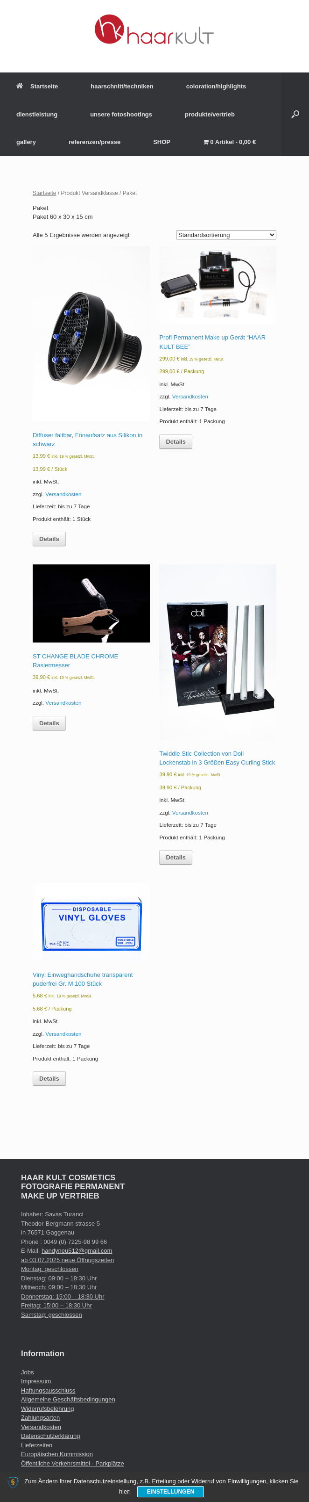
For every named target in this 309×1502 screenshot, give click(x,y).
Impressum (36, 1381)
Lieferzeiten (36, 1445)
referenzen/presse (94, 141)
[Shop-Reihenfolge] (226, 235)
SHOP (161, 141)
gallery (26, 141)
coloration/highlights (216, 86)
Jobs (27, 1372)
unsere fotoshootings (121, 114)
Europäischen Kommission (57, 1454)
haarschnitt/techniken (122, 86)
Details (49, 538)
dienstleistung (36, 114)
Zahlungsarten (40, 1417)
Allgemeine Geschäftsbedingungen (68, 1399)
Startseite (37, 86)
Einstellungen (170, 1491)
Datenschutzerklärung (50, 1435)
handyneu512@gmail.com (77, 1250)
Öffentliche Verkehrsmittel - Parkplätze (72, 1463)
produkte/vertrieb (210, 114)
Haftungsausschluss (48, 1390)
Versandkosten (63, 494)
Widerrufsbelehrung (47, 1408)
